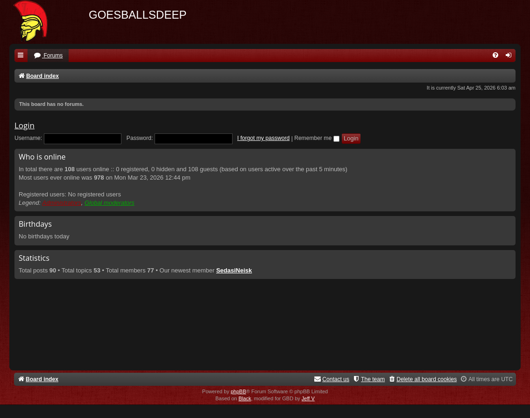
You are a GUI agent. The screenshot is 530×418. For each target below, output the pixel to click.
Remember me (316, 138)
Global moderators (109, 202)
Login (24, 125)
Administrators (61, 202)
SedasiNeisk (234, 270)
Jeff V (308, 398)
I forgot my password (263, 138)
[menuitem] (48, 55)
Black (245, 398)
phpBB (238, 391)
